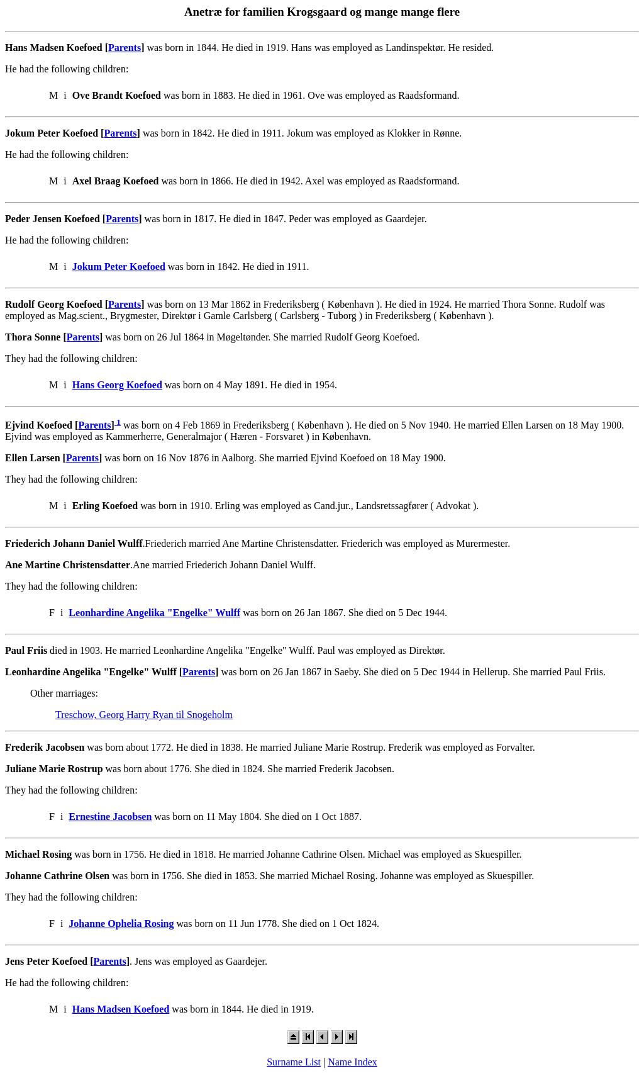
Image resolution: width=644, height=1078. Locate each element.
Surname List (294, 1062)
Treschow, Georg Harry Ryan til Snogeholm (144, 714)
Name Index (352, 1062)
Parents (124, 47)
